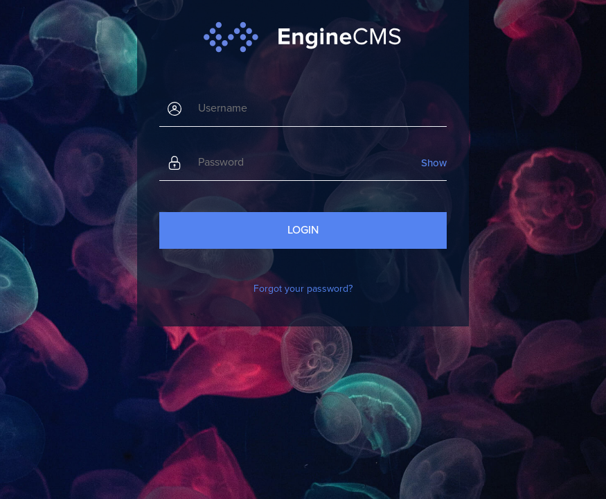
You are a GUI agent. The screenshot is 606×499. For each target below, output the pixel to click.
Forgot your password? (303, 289)
